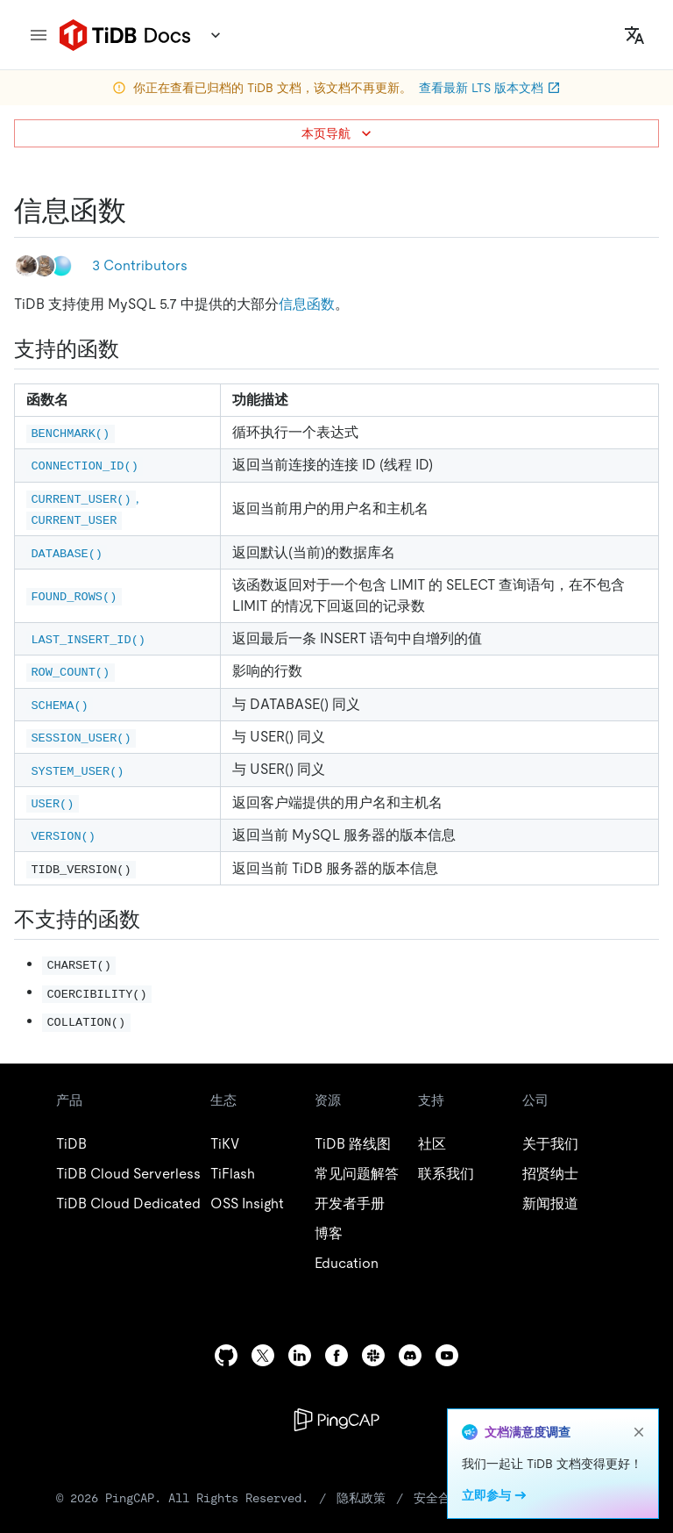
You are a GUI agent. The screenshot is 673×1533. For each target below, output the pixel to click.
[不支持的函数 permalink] (154, 919)
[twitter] (262, 1355)
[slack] (373, 1355)
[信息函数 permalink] (140, 211)
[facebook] (336, 1355)
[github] (226, 1355)
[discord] (410, 1355)
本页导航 (338, 133)
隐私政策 (361, 1498)
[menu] (38, 35)
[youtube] (447, 1355)
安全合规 (438, 1498)
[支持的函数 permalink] (133, 349)
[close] (639, 1432)
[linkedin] (299, 1355)
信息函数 (307, 304)
